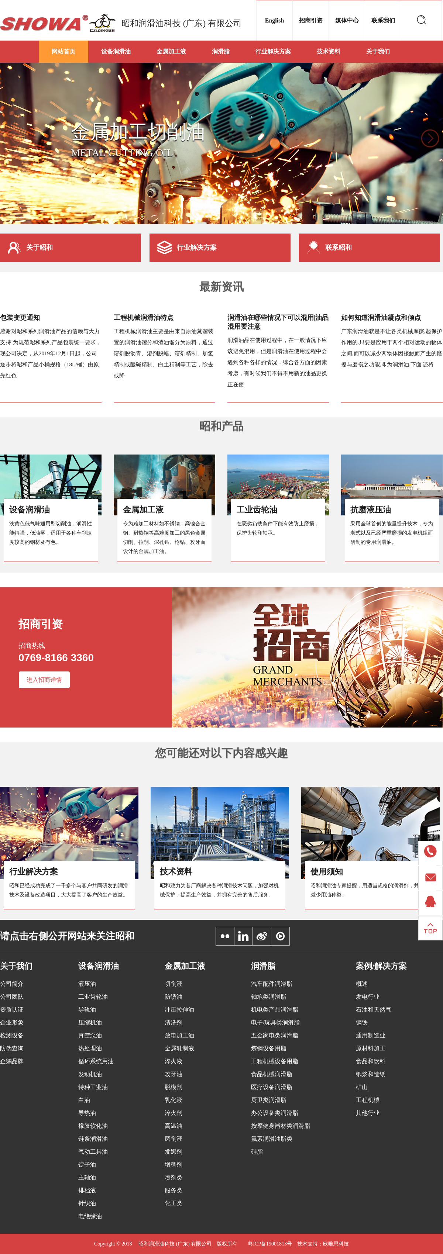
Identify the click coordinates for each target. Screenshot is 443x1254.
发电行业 (368, 997)
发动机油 (90, 1074)
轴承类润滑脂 (268, 997)
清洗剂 (173, 1022)
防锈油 (173, 997)
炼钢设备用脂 (268, 1048)
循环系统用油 (96, 1061)
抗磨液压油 (370, 509)
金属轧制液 (179, 1048)
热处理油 (90, 1048)
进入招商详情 (44, 680)
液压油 (87, 984)
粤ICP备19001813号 (270, 1244)
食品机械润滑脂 (271, 1074)
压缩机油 (90, 1022)
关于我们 (378, 51)
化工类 (173, 1203)
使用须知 (326, 871)
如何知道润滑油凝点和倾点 (381, 317)
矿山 (362, 1087)
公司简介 (12, 984)
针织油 (87, 1203)
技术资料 (328, 51)
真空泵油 (90, 1035)
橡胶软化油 (93, 1126)
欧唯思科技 (336, 1244)
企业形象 (12, 1022)
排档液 (87, 1190)
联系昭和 (329, 248)
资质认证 (12, 1009)
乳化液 (173, 1100)
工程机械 (368, 1100)
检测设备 (12, 1035)
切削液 (173, 984)
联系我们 (383, 20)
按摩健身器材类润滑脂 (280, 1126)
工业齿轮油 (257, 509)
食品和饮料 (370, 1061)
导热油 (87, 1113)
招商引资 (311, 20)
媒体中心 (347, 20)
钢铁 (362, 1022)
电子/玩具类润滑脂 (275, 1022)
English (274, 20)
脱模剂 (173, 1087)
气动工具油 (93, 1151)
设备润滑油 (116, 51)
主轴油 (87, 1177)
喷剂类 (173, 1177)
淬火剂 (173, 1113)
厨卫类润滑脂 (268, 1100)
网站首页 (63, 51)
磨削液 (173, 1139)
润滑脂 (221, 51)
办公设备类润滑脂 (274, 1113)
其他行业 (368, 1113)
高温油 (173, 1126)
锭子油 (87, 1164)
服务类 (173, 1190)
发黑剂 (173, 1151)
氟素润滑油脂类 (271, 1139)
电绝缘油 (90, 1216)
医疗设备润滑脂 (271, 1087)
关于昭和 (30, 248)
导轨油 (87, 1009)
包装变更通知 (20, 317)
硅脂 (257, 1151)
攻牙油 (173, 1074)
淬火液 (173, 1061)
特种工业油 (93, 1087)
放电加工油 (179, 1035)
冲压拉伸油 (179, 1009)
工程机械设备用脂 (274, 1061)
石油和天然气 (373, 1009)
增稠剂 (173, 1164)
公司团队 (12, 997)
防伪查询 (12, 1048)
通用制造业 (370, 1035)
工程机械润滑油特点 (144, 317)
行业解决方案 (273, 51)
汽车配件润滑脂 (271, 984)
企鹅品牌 (12, 1061)
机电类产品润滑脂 (274, 1009)
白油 (84, 1100)
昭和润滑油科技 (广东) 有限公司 (181, 23)
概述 (362, 984)
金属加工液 (171, 51)
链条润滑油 (93, 1139)
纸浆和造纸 (370, 1074)
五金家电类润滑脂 (274, 1035)
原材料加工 (370, 1048)
